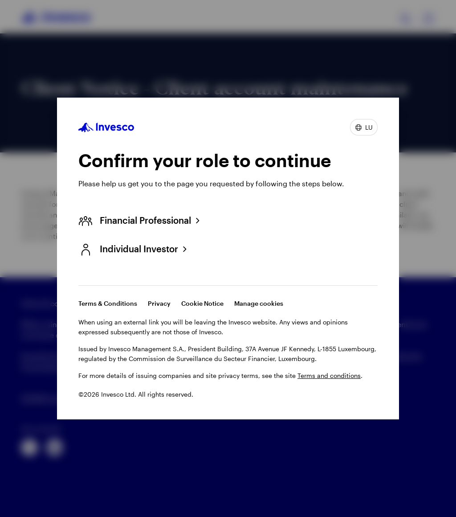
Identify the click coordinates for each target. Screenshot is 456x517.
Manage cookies (258, 303)
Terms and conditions (329, 375)
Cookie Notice (202, 303)
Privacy (159, 303)
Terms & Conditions (107, 303)
